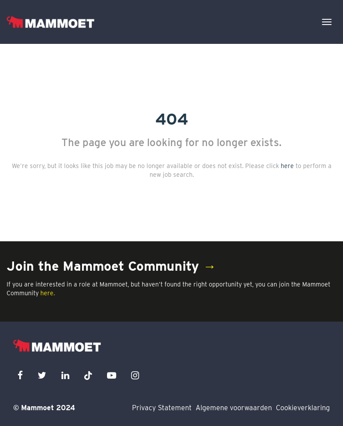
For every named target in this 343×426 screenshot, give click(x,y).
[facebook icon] (20, 375)
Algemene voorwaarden (234, 408)
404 (171, 119)
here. (47, 293)
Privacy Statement (162, 408)
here (287, 165)
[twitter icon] (42, 375)
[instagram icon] (135, 375)
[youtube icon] (112, 375)
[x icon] (88, 375)
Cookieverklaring (303, 408)
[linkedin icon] (65, 375)
